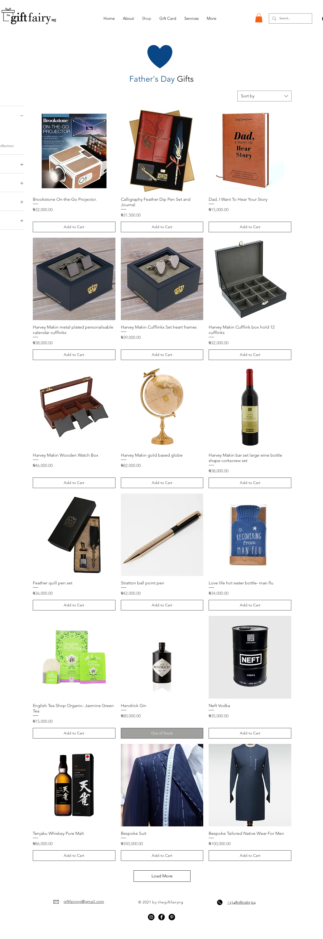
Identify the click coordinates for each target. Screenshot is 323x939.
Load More (162, 875)
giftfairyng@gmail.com (83, 901)
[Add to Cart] (74, 227)
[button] (259, 17)
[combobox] (264, 96)
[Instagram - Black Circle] (151, 917)
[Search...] (290, 18)
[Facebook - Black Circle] (161, 917)
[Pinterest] (172, 917)
